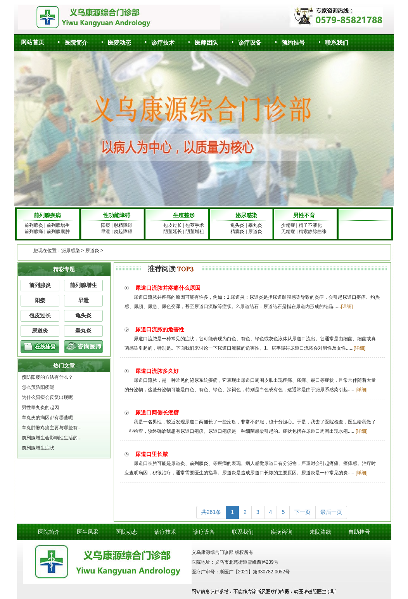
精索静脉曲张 (313, 231)
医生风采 (88, 532)
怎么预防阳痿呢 (38, 387)
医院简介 (73, 40)
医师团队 (203, 40)
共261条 (211, 512)
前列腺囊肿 (58, 231)
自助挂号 (359, 532)
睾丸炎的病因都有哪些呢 (47, 417)
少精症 (288, 225)
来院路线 (320, 532)
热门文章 (64, 365)
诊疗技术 (160, 40)
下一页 (302, 512)
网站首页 (32, 42)
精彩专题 (64, 269)
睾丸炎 (255, 225)
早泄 (105, 231)
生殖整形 (184, 215)
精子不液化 (313, 225)
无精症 (288, 231)
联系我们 (333, 40)
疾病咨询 (281, 532)
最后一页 (331, 512)
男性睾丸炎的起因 (40, 407)
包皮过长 (172, 225)
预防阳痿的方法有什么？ (47, 377)
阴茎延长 (172, 231)
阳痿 (105, 225)
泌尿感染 (246, 215)
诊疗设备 (246, 40)
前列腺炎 (33, 225)
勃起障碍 (123, 231)
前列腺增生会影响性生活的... (51, 438)
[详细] (347, 306)
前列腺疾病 (47, 215)
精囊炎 (237, 231)
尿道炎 (255, 231)
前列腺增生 (58, 225)
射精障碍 (123, 225)
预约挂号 (290, 40)
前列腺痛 (33, 231)
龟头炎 (237, 225)
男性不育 (304, 215)
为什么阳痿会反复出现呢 (47, 397)
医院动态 (116, 40)
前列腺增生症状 (38, 448)
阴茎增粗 (194, 231)
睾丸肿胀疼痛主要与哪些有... (51, 427)
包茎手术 (194, 225)
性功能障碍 (116, 215)
